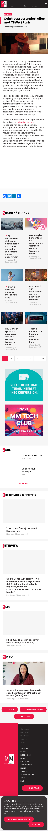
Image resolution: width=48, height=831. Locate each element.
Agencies (24, 748)
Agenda (23, 739)
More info (24, 483)
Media (22, 758)
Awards (23, 771)
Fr (46, 4)
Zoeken (24, 4)
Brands (23, 752)
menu (13, 4)
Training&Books (27, 775)
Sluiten (36, 824)
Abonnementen (35, 709)
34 (43, 358)
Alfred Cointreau (26, 122)
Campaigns (25, 729)
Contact (34, 788)
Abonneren (35, 4)
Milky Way (24, 732)
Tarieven (25, 716)
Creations (24, 762)
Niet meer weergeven (19, 819)
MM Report (24, 736)
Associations (26, 765)
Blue (22, 781)
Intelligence (25, 755)
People (23, 768)
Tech (22, 778)
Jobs (11, 709)
